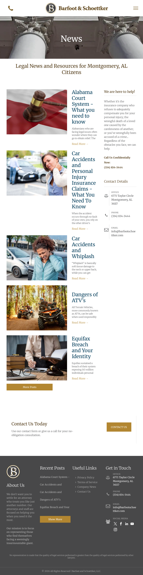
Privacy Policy (85, 477)
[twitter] (115, 524)
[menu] (135, 8)
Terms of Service (87, 482)
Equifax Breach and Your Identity (82, 347)
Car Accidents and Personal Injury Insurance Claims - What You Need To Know (84, 179)
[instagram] (115, 530)
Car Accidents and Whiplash (83, 247)
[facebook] (121, 524)
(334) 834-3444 (122, 494)
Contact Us (83, 491)
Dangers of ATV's (85, 297)
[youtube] (132, 524)
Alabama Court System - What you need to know (83, 107)
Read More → (80, 144)
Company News (86, 486)
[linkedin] (126, 524)
